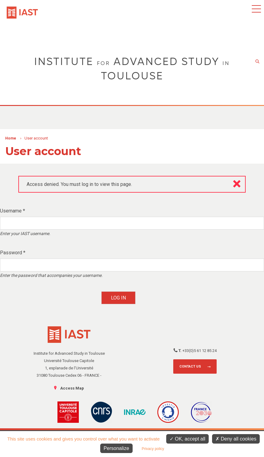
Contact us (190, 366)
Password (12, 253)
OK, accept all (187, 438)
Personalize (116, 448)
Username (12, 211)
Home (10, 138)
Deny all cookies (235, 438)
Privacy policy (153, 449)
